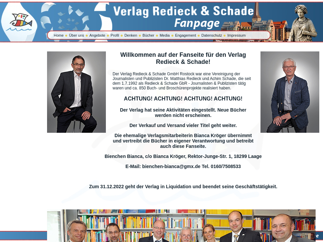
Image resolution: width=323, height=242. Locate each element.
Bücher (148, 35)
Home (59, 35)
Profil (115, 35)
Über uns (76, 35)
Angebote (97, 35)
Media (165, 35)
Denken (130, 35)
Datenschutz (211, 35)
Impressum (236, 35)
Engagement (185, 35)
